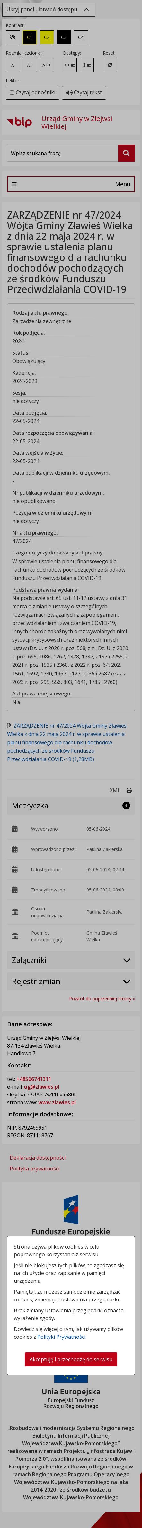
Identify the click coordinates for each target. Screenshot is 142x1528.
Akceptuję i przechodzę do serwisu (71, 1359)
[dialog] (71, 764)
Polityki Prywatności (61, 1336)
